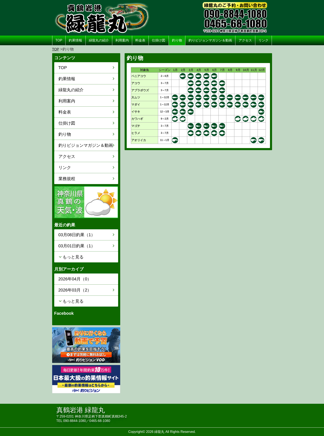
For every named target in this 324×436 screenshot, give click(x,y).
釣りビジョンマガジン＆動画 (210, 40)
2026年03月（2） (75, 290)
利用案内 (122, 40)
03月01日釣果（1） (76, 246)
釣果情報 (75, 40)
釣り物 (177, 40)
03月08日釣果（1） (76, 234)
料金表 (140, 40)
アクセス (245, 40)
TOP (59, 40)
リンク (263, 40)
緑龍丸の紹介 (99, 40)
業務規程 (66, 178)
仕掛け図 (158, 40)
